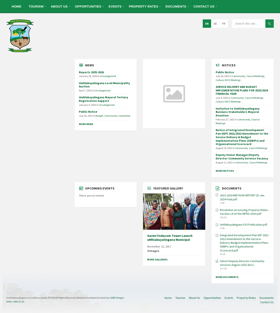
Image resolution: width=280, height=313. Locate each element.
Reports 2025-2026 (91, 72)
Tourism (36, 6)
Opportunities (88, 6)
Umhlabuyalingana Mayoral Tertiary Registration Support (103, 99)
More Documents (227, 277)
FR (223, 23)
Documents (176, 6)
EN (207, 23)
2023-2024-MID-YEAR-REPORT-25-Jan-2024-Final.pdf (242, 197)
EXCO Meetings (233, 80)
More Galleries (157, 259)
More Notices (225, 170)
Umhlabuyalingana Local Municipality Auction (104, 84)
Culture (220, 80)
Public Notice (88, 112)
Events (115, 6)
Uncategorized (108, 76)
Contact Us (204, 6)
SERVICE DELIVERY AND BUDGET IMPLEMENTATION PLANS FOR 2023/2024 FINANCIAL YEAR (242, 90)
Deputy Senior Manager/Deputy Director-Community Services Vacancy (242, 156)
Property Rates (143, 6)
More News (86, 124)
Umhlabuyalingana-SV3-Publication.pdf (243, 224)
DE (215, 23)
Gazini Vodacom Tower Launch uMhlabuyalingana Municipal (170, 238)
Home (16, 6)
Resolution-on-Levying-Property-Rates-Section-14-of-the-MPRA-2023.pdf (244, 212)
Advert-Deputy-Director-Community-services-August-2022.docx (242, 263)
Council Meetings (255, 76)
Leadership (124, 115)
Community (110, 115)
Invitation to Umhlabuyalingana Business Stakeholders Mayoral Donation (238, 112)
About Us (59, 6)
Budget (99, 115)
